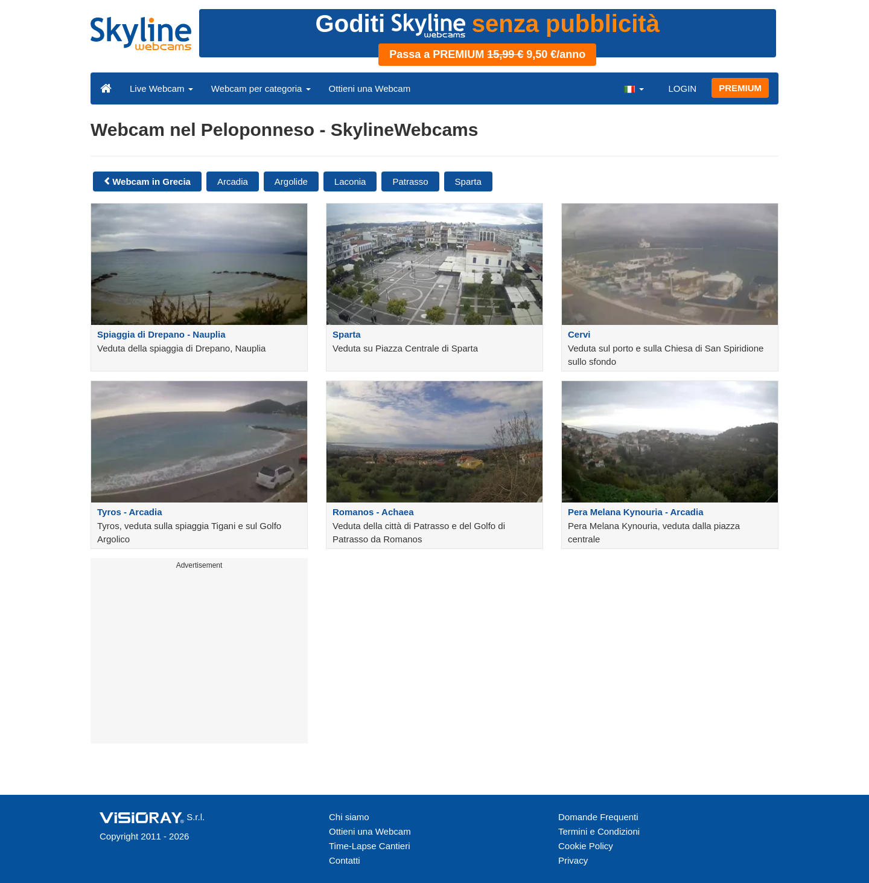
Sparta (468, 181)
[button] (633, 88)
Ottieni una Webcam (370, 88)
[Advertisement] (199, 658)
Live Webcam (161, 88)
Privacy (573, 860)
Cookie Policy (585, 846)
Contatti (344, 860)
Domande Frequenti (598, 817)
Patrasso (410, 181)
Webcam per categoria (261, 88)
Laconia (350, 181)
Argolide (291, 181)
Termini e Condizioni (599, 831)
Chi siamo (349, 817)
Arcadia (232, 181)
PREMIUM (740, 88)
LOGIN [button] (682, 88)
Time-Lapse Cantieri (369, 846)
